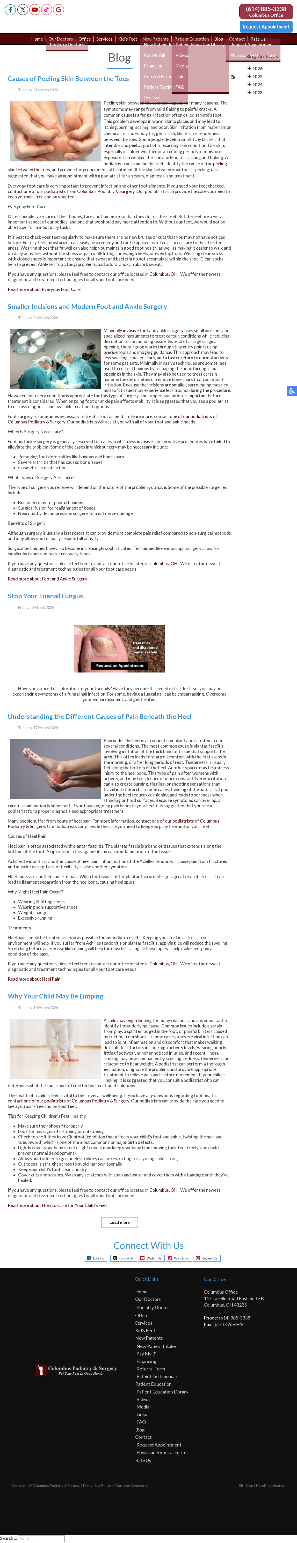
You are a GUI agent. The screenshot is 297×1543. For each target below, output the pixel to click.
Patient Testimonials (157, 1377)
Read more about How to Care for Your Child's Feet (57, 1206)
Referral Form (150, 1369)
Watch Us (152, 1259)
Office (82, 42)
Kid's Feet (127, 42)
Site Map (246, 1486)
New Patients (156, 42)
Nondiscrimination (270, 1486)
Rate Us (262, 42)
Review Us (213, 1259)
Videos (143, 1400)
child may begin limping (129, 1021)
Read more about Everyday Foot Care (44, 290)
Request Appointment (266, 26)
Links (141, 1415)
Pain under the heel (122, 741)
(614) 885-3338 (266, 8)
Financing (146, 1362)
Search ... (8, 1539)
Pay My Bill (147, 1354)
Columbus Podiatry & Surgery (106, 192)
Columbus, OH (163, 275)
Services (103, 42)
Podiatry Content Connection (125, 1486)
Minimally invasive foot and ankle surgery (144, 331)
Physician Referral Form (160, 1453)
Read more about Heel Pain (34, 980)
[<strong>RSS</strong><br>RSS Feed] (233, 78)
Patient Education (194, 42)
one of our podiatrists (45, 192)
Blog (222, 42)
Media (142, 1407)
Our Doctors (57, 42)
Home (33, 42)
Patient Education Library (162, 1392)
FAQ (141, 1422)
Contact (241, 42)
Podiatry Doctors (153, 1308)
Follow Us (122, 1259)
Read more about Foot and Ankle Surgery (47, 580)
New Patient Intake (156, 1347)
